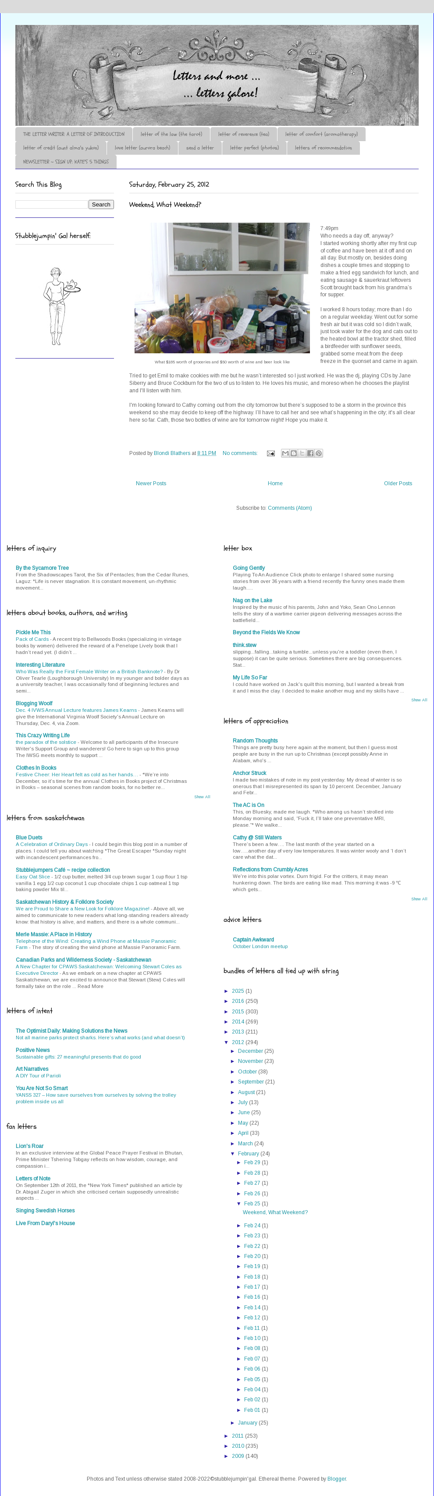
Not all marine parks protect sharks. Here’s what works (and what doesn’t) (100, 1037)
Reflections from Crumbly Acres (270, 870)
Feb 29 (253, 1162)
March (246, 1144)
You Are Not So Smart (42, 1088)
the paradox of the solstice (47, 742)
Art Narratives (32, 1069)
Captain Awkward (253, 940)
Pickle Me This (33, 632)
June (244, 1112)
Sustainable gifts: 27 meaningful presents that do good (78, 1056)
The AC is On (248, 805)
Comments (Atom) (290, 508)
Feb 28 (253, 1173)
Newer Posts (151, 483)
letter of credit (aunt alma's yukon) (61, 147)
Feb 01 (253, 1410)
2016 (238, 1001)
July (243, 1102)
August (247, 1092)
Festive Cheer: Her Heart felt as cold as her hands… (77, 774)
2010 (238, 1446)
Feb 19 (253, 1266)
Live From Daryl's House (45, 1223)
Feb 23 (253, 1236)
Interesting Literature (40, 665)
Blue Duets (29, 838)
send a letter (200, 147)
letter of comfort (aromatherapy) (321, 134)
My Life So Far (250, 678)
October (248, 1072)
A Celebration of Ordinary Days (52, 844)
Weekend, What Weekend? (165, 205)
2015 (238, 1012)
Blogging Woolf (34, 703)
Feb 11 (252, 1328)
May (243, 1123)
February (249, 1154)
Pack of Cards (33, 639)
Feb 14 (253, 1307)
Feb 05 (253, 1379)
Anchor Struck (249, 773)
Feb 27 (253, 1183)
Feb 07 (253, 1359)
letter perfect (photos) (254, 147)
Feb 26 (253, 1193)
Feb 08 (253, 1348)
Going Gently (249, 568)
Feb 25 (253, 1204)
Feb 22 (253, 1246)
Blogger (336, 1479)
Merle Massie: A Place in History (54, 934)
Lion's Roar (29, 1146)
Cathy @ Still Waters (257, 838)
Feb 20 (253, 1256)
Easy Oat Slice (33, 876)
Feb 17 (253, 1287)
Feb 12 (253, 1318)
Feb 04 (253, 1389)
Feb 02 (253, 1400)
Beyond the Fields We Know (266, 632)
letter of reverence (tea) (243, 134)
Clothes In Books (36, 768)
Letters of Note (33, 1179)
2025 (238, 991)
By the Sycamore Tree (42, 568)
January (248, 1423)
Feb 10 (253, 1338)
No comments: (241, 453)
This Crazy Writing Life (43, 735)
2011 (238, 1436)
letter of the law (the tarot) (171, 134)
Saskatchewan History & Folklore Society (65, 902)
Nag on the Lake (252, 600)
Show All (202, 797)
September (251, 1082)
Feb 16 (253, 1297)
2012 (238, 1042)
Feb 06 (253, 1369)
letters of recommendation (323, 147)
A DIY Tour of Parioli (38, 1075)
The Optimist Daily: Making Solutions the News (71, 1031)
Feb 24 (253, 1225)
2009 (238, 1456)
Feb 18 (253, 1277)
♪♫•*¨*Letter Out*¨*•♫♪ (146, 49)
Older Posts (398, 483)
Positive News (33, 1050)
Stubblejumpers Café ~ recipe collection (63, 870)
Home (275, 483)
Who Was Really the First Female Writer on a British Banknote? (90, 671)
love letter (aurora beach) (142, 147)
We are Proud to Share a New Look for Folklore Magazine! (83, 908)
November (251, 1061)
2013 (238, 1032)
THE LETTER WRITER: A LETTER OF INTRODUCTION (74, 134)
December (251, 1051)
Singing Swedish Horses (45, 1211)
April (244, 1133)
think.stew (244, 645)
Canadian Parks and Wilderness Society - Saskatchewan (83, 960)
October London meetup (260, 946)
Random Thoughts (255, 741)
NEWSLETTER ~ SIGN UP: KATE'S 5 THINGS (66, 161)
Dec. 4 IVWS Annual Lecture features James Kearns (77, 710)
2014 (238, 1022)
